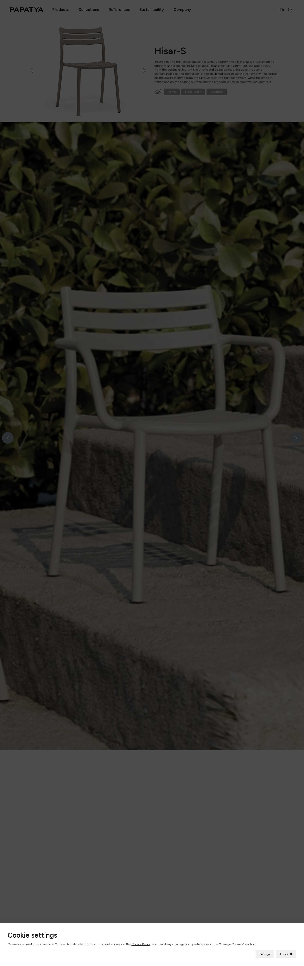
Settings (264, 954)
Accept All (286, 954)
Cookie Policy (140, 944)
